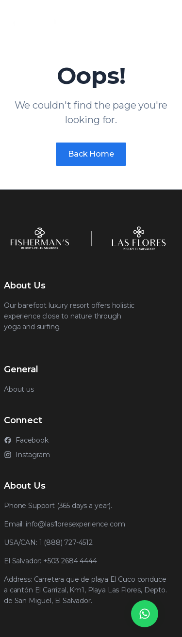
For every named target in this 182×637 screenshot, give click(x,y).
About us (19, 389)
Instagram (27, 454)
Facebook (26, 440)
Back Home (91, 154)
